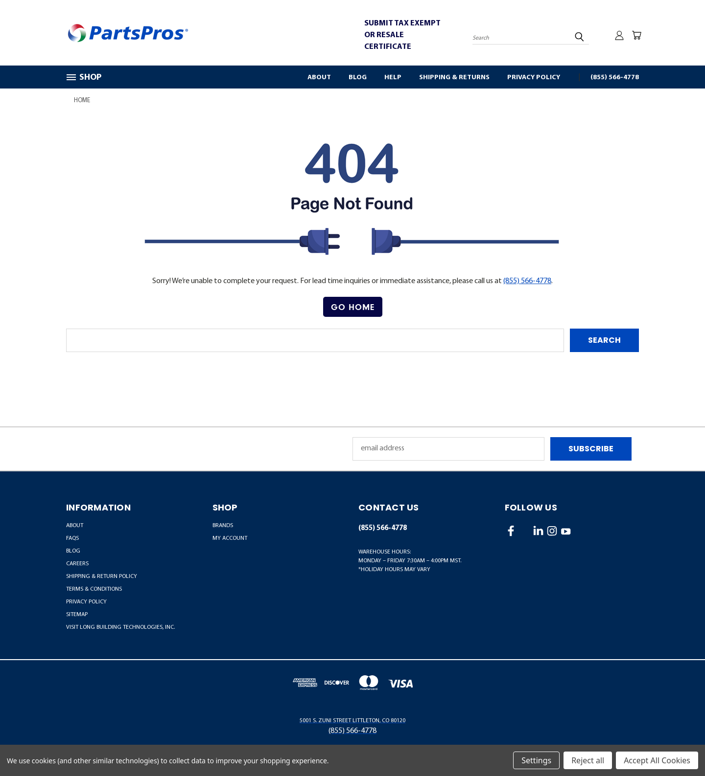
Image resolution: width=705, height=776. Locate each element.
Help (392, 77)
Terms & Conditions (94, 589)
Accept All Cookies (657, 760)
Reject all (587, 760)
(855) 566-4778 (614, 77)
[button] (352, 307)
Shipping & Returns (454, 77)
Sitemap (77, 615)
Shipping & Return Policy (101, 576)
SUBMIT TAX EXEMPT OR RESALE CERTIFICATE (402, 35)
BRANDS (222, 526)
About (319, 77)
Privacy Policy (533, 77)
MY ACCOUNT (229, 538)
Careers (77, 564)
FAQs (72, 538)
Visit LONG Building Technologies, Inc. (120, 627)
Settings (536, 760)
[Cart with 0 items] (636, 35)
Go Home (353, 307)
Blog (358, 77)
